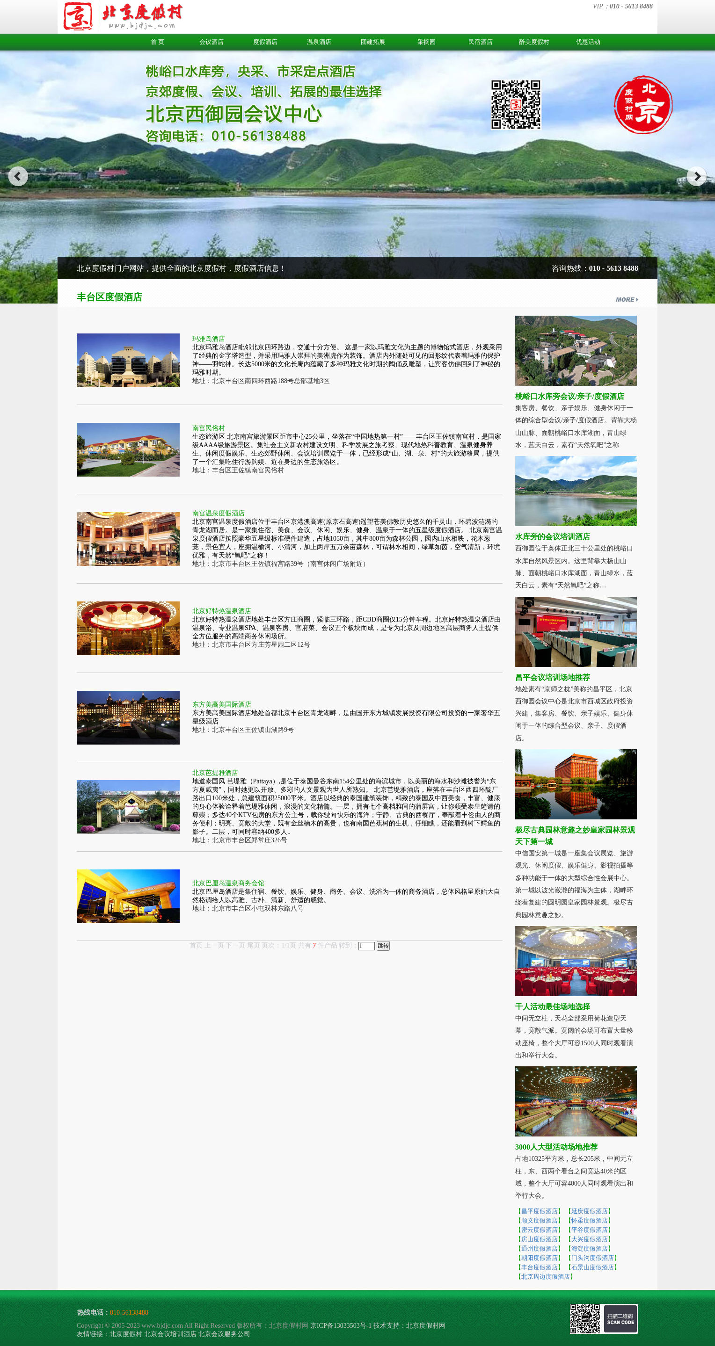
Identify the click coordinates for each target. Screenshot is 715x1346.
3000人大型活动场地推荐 (556, 1147)
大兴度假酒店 (589, 1239)
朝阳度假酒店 (539, 1257)
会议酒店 (211, 41)
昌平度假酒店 (539, 1211)
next (697, 176)
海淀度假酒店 (589, 1248)
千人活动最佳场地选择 (552, 1007)
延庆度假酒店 (589, 1211)
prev (18, 176)
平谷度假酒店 (589, 1229)
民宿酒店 (480, 41)
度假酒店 (265, 41)
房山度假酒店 (539, 1239)
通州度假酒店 (539, 1248)
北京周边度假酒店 (545, 1276)
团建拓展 (373, 41)
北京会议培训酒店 (170, 1334)
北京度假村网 (425, 1325)
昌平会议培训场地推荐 (552, 677)
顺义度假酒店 (539, 1220)
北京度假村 (125, 1334)
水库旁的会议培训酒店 (552, 537)
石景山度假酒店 (592, 1267)
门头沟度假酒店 (592, 1257)
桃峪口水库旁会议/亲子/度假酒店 (569, 396)
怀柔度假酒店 (589, 1220)
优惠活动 (588, 41)
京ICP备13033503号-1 (341, 1325)
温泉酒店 (319, 41)
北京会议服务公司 (224, 1334)
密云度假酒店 (539, 1229)
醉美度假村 (534, 41)
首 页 (157, 41)
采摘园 (426, 41)
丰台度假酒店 (539, 1267)
